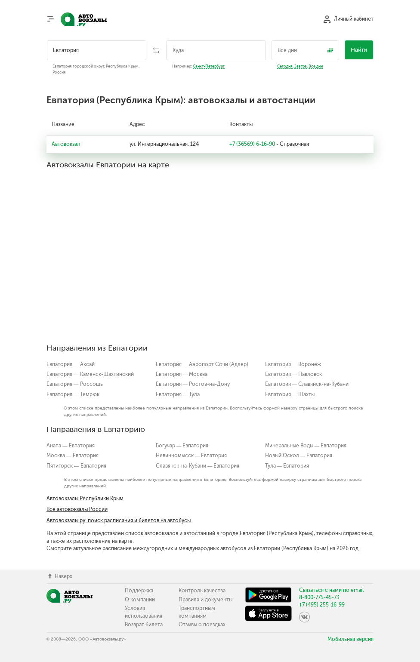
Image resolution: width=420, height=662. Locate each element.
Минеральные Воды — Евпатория (306, 446)
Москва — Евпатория (72, 456)
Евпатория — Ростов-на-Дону (193, 384)
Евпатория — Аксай (70, 364)
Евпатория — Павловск (293, 374)
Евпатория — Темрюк (72, 394)
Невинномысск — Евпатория (191, 456)
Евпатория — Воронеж (293, 364)
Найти (359, 49)
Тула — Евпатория (287, 466)
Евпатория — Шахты (290, 394)
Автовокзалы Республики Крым (85, 499)
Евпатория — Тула (178, 394)
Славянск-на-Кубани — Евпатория (198, 466)
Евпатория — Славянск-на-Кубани (307, 384)
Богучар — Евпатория (182, 446)
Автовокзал (66, 144)
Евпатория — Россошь (74, 384)
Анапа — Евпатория (70, 446)
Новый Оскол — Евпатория (299, 456)
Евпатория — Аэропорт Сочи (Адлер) (202, 364)
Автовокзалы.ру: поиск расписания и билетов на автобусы (118, 520)
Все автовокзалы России (77, 509)
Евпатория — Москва (182, 374)
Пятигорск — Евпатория (76, 466)
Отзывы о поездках (202, 625)
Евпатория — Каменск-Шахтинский (90, 374)
